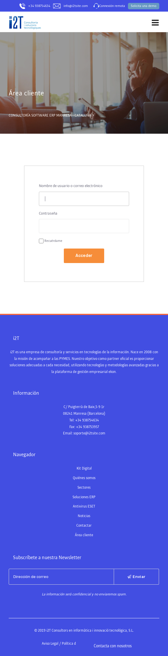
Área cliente (84, 535)
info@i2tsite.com (76, 6)
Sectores (84, 488)
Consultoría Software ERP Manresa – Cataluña (38, 34)
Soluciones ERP (84, 497)
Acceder (84, 255)
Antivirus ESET (84, 506)
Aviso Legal (50, 644)
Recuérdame (53, 241)
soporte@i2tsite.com (89, 433)
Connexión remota (112, 6)
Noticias (84, 516)
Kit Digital (84, 468)
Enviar (136, 577)
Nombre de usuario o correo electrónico (70, 186)
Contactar (84, 526)
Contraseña (48, 213)
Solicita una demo (143, 6)
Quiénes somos (84, 478)
